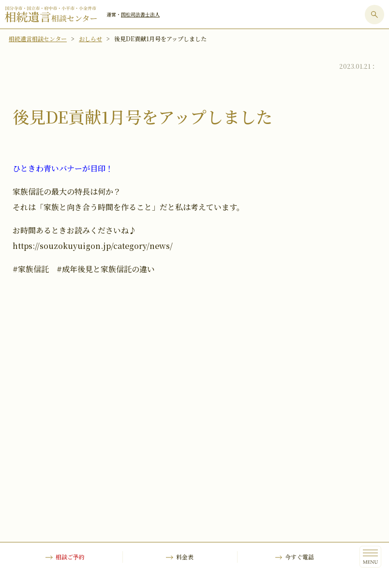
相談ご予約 (70, 557)
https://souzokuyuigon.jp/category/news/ (93, 245)
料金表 (185, 557)
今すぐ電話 (299, 557)
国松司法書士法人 (140, 14)
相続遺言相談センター (38, 38)
